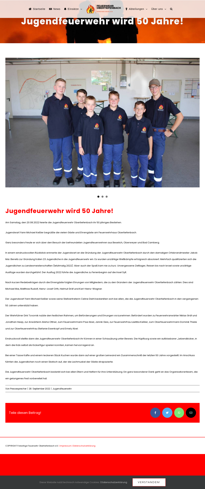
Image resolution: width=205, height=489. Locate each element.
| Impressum (65, 445)
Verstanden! (149, 482)
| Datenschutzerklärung (83, 445)
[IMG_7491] (102, 122)
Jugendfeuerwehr (62, 388)
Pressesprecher (18, 388)
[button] (171, 9)
